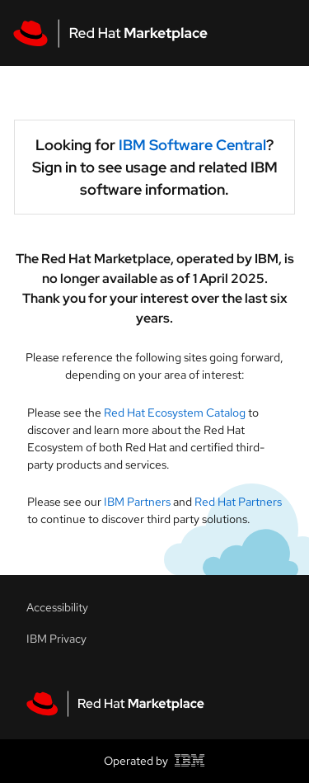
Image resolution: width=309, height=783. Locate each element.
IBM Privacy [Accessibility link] (56, 638)
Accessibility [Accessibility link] (57, 607)
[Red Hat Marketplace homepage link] (115, 704)
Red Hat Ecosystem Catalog (176, 412)
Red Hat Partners (238, 501)
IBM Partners (137, 501)
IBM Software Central (192, 144)
